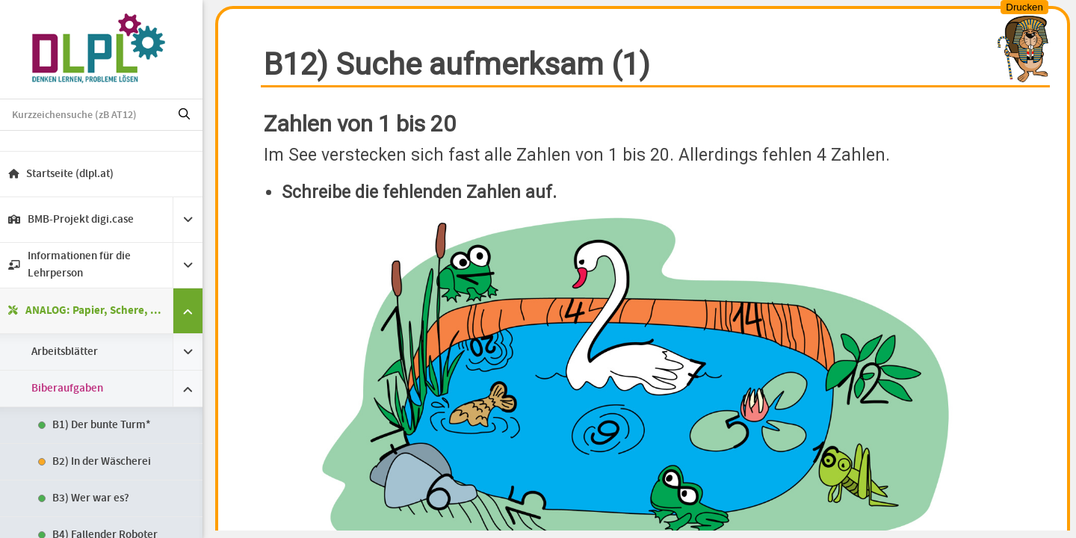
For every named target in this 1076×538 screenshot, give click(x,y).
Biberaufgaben (74, 388)
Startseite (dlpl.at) (67, 174)
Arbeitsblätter (71, 351)
